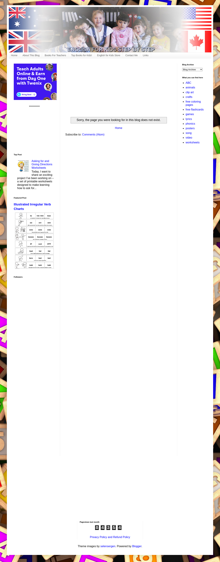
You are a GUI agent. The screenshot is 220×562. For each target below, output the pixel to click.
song (189, 132)
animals (190, 87)
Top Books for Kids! (81, 55)
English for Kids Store (108, 55)
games (190, 114)
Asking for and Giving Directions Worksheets (41, 164)
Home (14, 55)
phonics (190, 123)
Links (145, 55)
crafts (189, 96)
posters (190, 128)
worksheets (193, 142)
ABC (188, 82)
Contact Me (131, 55)
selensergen (107, 546)
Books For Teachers (55, 55)
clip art (190, 92)
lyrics (189, 119)
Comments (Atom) (93, 134)
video (189, 137)
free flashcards (195, 109)
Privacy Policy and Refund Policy (110, 537)
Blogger (136, 546)
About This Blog (31, 55)
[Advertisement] (118, 88)
